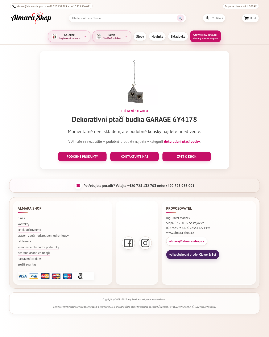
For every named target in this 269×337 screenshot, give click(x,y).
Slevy (140, 36)
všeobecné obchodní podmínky (38, 247)
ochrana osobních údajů (34, 253)
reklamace (24, 241)
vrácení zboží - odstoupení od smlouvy (43, 236)
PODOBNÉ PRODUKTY (82, 156)
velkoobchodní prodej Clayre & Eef (192, 254)
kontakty (23, 224)
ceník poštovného (29, 230)
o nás (21, 218)
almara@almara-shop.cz (186, 241)
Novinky (157, 36)
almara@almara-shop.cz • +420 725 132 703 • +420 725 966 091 (51, 6)
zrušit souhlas (27, 264)
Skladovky (178, 36)
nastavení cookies (29, 259)
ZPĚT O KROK (186, 156)
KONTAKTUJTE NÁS (134, 156)
